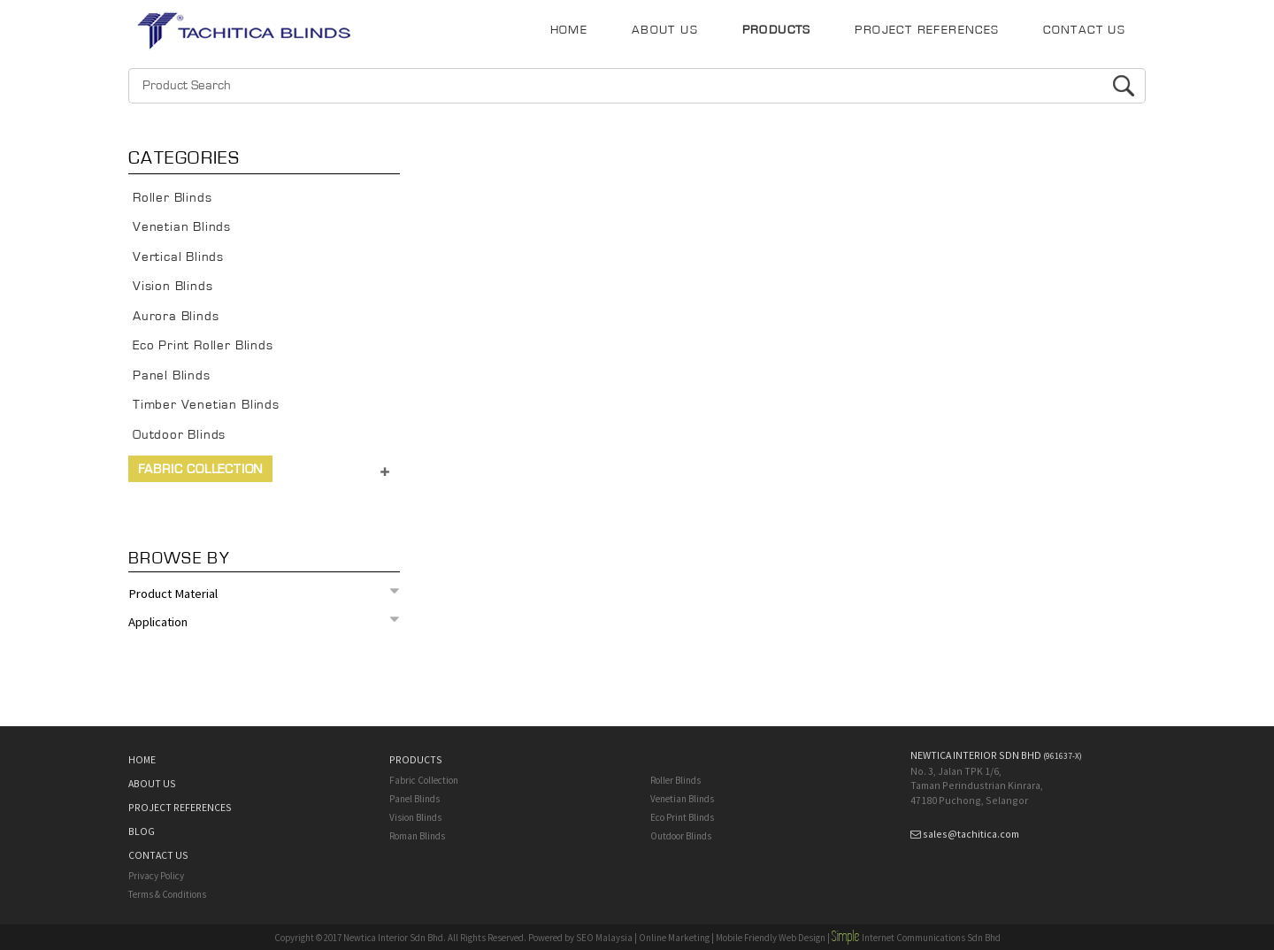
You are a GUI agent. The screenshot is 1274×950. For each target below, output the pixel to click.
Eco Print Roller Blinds (203, 345)
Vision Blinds (173, 286)
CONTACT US (1084, 30)
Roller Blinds (172, 197)
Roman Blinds (417, 836)
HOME (569, 30)
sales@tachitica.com (971, 833)
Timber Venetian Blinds (206, 404)
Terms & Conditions (167, 894)
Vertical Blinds (178, 257)
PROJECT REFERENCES (927, 30)
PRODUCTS (776, 30)
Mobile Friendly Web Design (770, 937)
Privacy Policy (156, 876)
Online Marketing (674, 937)
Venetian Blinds (182, 227)
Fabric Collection (201, 469)
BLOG (141, 831)
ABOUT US (665, 30)
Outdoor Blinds (179, 434)
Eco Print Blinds (682, 817)
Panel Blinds (172, 375)
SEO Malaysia (604, 937)
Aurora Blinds (176, 316)
